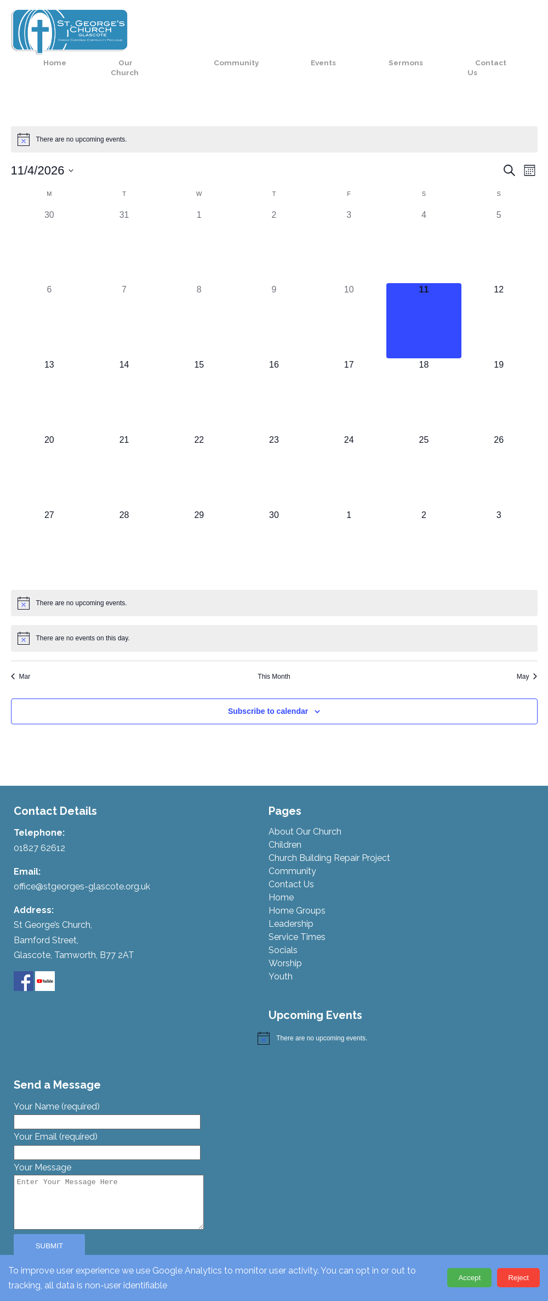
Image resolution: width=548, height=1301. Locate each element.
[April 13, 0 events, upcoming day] (49, 372)
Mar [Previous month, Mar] (21, 653)
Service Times (297, 914)
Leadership (291, 901)
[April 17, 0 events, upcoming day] (348, 372)
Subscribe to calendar (268, 688)
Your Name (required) (107, 1091)
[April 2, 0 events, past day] (274, 223)
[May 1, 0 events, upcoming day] (348, 523)
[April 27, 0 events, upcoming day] (49, 523)
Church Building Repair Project (329, 835)
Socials (283, 927)
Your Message (120, 1174)
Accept (469, 1278)
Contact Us (505, 31)
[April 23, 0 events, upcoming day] (274, 448)
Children (285, 822)
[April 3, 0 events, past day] (348, 223)
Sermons (438, 26)
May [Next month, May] (527, 653)
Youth (281, 954)
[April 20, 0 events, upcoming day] (49, 448)
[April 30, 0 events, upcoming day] (274, 523)
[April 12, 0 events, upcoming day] (498, 298)
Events (375, 26)
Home (165, 26)
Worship (285, 941)
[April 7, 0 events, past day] (124, 298)
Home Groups (297, 888)
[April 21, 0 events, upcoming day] (124, 448)
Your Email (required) (107, 1121)
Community (306, 26)
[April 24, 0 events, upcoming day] (348, 448)
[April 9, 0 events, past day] (274, 298)
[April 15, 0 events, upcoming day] (199, 372)
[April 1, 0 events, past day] (199, 223)
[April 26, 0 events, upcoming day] (498, 448)
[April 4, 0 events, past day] (423, 223)
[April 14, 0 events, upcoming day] (124, 372)
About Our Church (305, 809)
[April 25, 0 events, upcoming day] (423, 448)
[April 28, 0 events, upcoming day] (124, 523)
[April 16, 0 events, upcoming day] (274, 372)
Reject (518, 1278)
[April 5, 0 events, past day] (498, 223)
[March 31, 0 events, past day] (124, 223)
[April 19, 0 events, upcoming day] (498, 372)
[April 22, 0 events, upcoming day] (199, 448)
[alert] (274, 116)
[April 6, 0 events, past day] (49, 298)
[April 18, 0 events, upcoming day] (423, 372)
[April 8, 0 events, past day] (199, 298)
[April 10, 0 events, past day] (348, 298)
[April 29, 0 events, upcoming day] (199, 523)
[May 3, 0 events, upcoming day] (498, 523)
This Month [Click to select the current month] (274, 653)
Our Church (224, 31)
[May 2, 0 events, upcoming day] (423, 523)
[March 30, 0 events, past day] (49, 223)
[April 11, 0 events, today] (423, 298)
